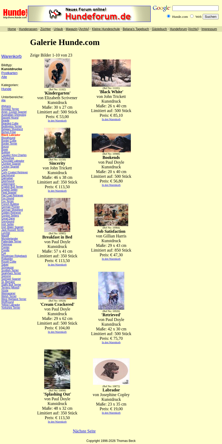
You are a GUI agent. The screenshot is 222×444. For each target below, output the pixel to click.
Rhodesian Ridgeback (14, 255)
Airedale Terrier (10, 109)
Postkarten (9, 73)
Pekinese (6, 244)
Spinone (6, 276)
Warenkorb (11, 56)
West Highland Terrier (13, 299)
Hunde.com (180, 17)
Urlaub (58, 29)
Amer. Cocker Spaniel (14, 111)
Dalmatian (7, 178)
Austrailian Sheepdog (13, 114)
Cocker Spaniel (10, 166)
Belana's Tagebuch (136, 29)
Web (198, 17)
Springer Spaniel (11, 279)
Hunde (6, 89)
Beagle (5, 120)
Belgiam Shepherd (12, 129)
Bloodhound (8, 137)
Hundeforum (178, 29)
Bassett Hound (10, 117)
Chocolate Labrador (12, 160)
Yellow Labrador (10, 304)
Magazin (72, 29)
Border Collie (8, 140)
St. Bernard (8, 281)
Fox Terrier (7, 201)
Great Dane (8, 218)
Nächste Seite (84, 431)
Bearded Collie (10, 123)
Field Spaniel (8, 192)
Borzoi (5, 146)
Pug (3, 253)
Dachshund (8, 175)
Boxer (4, 149)
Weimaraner (8, 293)
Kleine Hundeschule (106, 29)
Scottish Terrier (10, 270)
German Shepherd (12, 209)
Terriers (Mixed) (10, 287)
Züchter (45, 29)
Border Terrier (9, 143)
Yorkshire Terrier (10, 307)
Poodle (5, 250)
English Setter (9, 189)
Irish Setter (7, 224)
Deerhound (7, 181)
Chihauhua (7, 158)
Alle (4, 77)
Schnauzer (7, 267)
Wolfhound (7, 302)
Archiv (83, 29)
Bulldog (5, 152)
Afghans (6, 106)
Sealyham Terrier (11, 273)
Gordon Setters (10, 215)
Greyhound (7, 221)
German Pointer (10, 207)
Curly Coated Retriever (14, 172)
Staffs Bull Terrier (11, 284)
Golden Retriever (11, 212)
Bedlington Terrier (11, 126)
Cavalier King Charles (14, 155)
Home (12, 29)
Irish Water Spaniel (12, 227)
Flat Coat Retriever (12, 195)
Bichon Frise (8, 132)
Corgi (4, 169)
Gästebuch (159, 29)
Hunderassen (28, 29)
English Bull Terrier (12, 186)
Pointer (5, 247)
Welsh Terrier (9, 296)
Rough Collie (8, 261)
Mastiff (5, 235)
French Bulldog (10, 204)
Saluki (4, 264)
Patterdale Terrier (11, 241)
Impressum (209, 29)
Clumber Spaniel (11, 163)
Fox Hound (7, 198)
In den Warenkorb (57, 120)
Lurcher (5, 232)
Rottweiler (7, 258)
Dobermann (8, 183)
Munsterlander (9, 238)
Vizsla (4, 290)
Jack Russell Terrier (12, 230)
